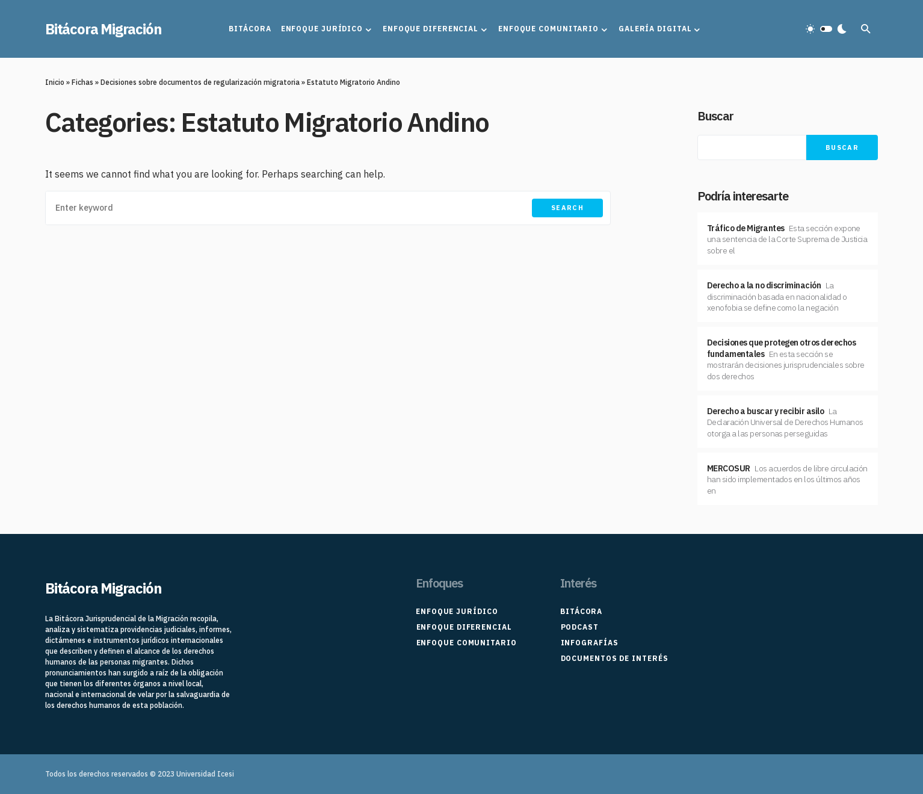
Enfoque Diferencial (463, 626)
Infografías (589, 642)
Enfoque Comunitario (466, 642)
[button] (826, 29)
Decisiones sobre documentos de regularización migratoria (200, 82)
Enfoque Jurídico (457, 611)
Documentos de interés (614, 658)
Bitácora (581, 611)
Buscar (715, 116)
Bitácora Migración (103, 29)
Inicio (54, 82)
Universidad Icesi (205, 773)
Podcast (579, 626)
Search (567, 207)
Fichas (82, 82)
